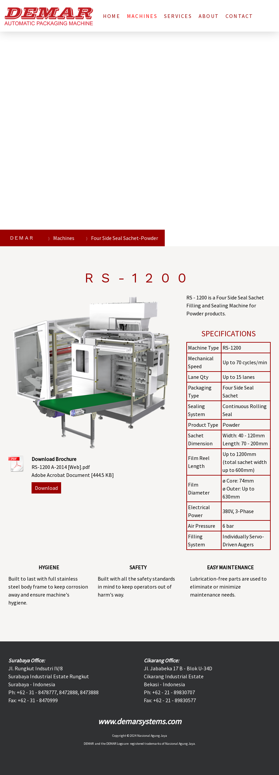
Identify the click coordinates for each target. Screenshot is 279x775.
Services (178, 16)
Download (46, 488)
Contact (239, 16)
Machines (142, 16)
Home (111, 16)
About (209, 16)
